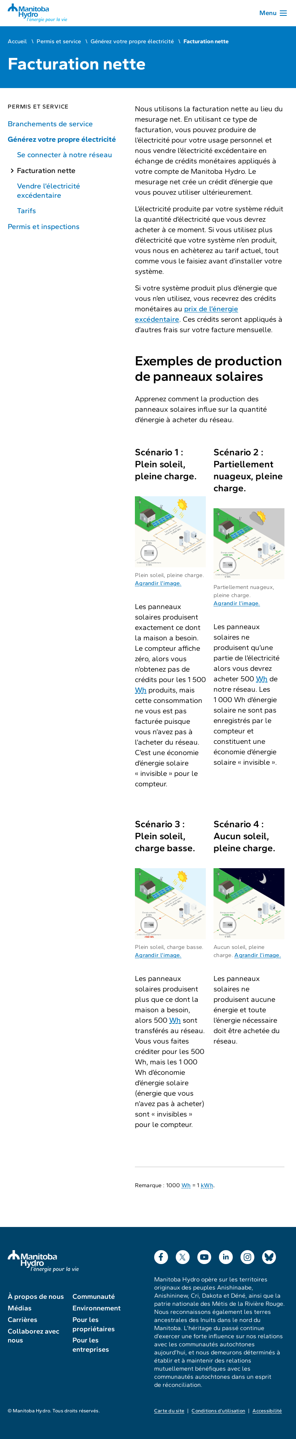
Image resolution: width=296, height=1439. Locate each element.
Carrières (22, 1320)
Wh (140, 690)
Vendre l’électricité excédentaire (48, 190)
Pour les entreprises (90, 1344)
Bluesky (269, 1255)
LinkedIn (226, 1255)
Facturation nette (46, 170)
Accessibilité (267, 1411)
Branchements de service (50, 124)
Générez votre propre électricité (132, 41)
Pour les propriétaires (93, 1324)
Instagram (247, 1255)
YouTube (204, 1255)
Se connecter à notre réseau (64, 155)
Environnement (96, 1308)
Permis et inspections (43, 226)
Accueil (17, 41)
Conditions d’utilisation (218, 1411)
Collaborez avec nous (33, 1335)
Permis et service (59, 41)
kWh (207, 1185)
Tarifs (26, 211)
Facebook (161, 1255)
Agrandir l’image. (158, 583)
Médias (20, 1308)
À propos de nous (36, 1296)
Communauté (93, 1296)
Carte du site (169, 1411)
